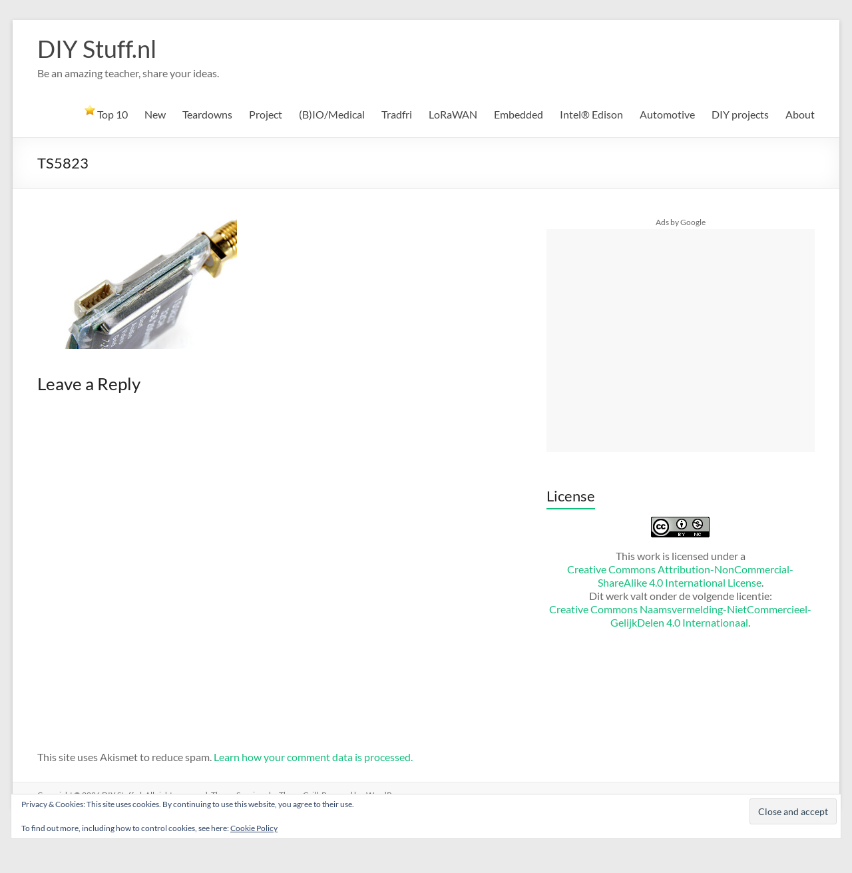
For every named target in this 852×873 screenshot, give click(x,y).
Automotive (667, 114)
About (800, 114)
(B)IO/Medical (332, 114)
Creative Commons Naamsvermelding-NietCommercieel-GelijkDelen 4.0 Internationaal (680, 616)
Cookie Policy (254, 828)
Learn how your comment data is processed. (313, 756)
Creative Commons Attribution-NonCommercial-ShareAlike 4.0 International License (680, 576)
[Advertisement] (680, 340)
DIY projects (740, 114)
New (155, 114)
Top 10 (106, 113)
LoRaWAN (453, 114)
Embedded (518, 114)
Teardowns (207, 114)
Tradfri (396, 114)
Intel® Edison (591, 114)
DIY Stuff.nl (96, 48)
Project (265, 114)
